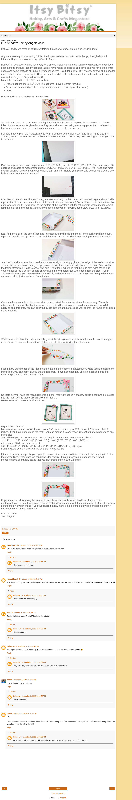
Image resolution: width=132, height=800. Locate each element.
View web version (58, 793)
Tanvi (9, 613)
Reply (9, 552)
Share (5, 533)
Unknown (17, 562)
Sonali (9, 713)
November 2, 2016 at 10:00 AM (24, 613)
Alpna (9, 680)
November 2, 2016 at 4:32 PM (24, 713)
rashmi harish (12, 579)
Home (58, 789)
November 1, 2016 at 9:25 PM (30, 579)
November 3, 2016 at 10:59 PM (34, 737)
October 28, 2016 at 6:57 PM (31, 545)
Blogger (63, 798)
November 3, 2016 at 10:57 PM (34, 562)
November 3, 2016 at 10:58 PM (34, 629)
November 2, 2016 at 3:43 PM (27, 646)
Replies (13, 557)
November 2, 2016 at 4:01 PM (24, 680)
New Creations (13, 545)
